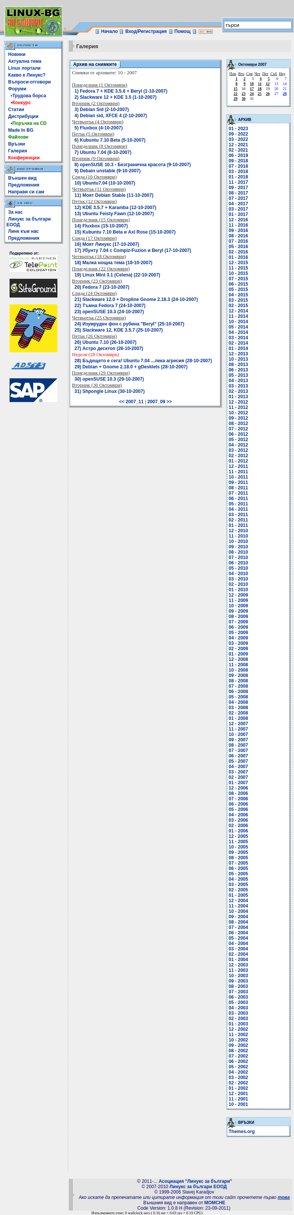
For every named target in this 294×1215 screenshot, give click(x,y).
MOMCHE (214, 1202)
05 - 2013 (238, 375)
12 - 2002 (238, 1029)
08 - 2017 (238, 193)
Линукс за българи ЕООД (198, 1186)
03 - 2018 (238, 171)
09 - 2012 (238, 418)
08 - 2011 (238, 488)
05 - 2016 (238, 246)
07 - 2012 (238, 429)
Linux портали (24, 68)
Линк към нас (23, 231)
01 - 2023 (238, 128)
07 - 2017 (238, 198)
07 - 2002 (238, 1056)
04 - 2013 (238, 380)
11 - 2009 (238, 600)
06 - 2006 (238, 804)
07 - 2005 (238, 863)
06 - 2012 (238, 434)
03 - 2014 (238, 337)
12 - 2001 (238, 1093)
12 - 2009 (238, 595)
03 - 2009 (238, 643)
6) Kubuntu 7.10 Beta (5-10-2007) (110, 140)
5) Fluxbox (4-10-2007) (99, 128)
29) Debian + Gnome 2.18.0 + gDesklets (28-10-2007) (131, 367)
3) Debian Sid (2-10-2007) (102, 109)
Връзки (16, 144)
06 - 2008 (238, 691)
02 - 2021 (238, 150)
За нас (15, 212)
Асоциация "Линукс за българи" (195, 1181)
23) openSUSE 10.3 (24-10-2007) (109, 311)
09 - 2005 (238, 852)
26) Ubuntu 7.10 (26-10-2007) (106, 342)
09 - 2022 (238, 134)
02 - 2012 (238, 455)
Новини (16, 54)
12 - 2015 (238, 262)
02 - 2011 (238, 520)
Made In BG (20, 130)
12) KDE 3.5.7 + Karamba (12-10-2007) (116, 207)
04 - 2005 (238, 879)
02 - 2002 (238, 1083)
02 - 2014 (238, 343)
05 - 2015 (238, 289)
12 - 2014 (238, 311)
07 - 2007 (238, 750)
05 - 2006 (238, 809)
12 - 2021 (238, 144)
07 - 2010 (238, 557)
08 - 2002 (238, 1050)
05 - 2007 (238, 761)
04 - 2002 (238, 1072)
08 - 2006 (238, 793)
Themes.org (242, 1131)
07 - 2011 (238, 493)
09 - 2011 (238, 482)
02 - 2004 (238, 954)
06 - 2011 (238, 498)
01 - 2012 (238, 461)
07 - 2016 (238, 241)
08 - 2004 (238, 922)
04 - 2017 (238, 203)
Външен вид (22, 178)
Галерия (17, 151)
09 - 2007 (238, 739)
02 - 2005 (238, 890)
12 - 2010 (238, 530)
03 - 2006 (238, 820)
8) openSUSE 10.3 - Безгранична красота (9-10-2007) (133, 164)
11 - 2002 (238, 1034)
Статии (16, 109)
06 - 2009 (238, 627)
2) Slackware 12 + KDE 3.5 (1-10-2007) (116, 97)
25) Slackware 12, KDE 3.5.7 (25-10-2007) (119, 330)
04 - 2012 (238, 445)
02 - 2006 (238, 825)
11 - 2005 (238, 841)
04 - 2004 (238, 943)
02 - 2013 (238, 391)
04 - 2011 (238, 509)
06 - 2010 (238, 563)
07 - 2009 (238, 622)
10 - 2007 (238, 734)
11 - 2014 (238, 316)
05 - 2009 (238, 632)
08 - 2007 (238, 745)
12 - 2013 (238, 353)
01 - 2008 (238, 718)
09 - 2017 (238, 187)
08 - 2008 (238, 681)
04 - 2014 (238, 332)
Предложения (23, 185)
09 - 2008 (238, 675)
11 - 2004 (238, 906)
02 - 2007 (238, 777)
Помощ (183, 31)
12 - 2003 (238, 965)
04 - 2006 (238, 815)
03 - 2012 (238, 450)
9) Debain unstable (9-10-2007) (108, 170)
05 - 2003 (238, 1002)
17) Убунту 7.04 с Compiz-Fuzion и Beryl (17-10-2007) (133, 250)
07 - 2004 (238, 927)
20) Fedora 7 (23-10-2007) (102, 287)
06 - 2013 (238, 370)
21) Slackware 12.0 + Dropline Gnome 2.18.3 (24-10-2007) (136, 299)
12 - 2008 (238, 659)
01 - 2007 (238, 782)
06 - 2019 (238, 155)
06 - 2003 (238, 997)
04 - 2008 (238, 702)
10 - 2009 (238, 605)
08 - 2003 (238, 986)
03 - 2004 (238, 949)
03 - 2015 (238, 300)
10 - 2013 (238, 359)
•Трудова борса (27, 95)
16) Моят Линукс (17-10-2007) (107, 244)
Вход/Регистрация (146, 31)
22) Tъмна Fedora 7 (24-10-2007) (110, 305)
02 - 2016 (238, 252)
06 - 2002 (238, 1061)
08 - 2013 (238, 364)
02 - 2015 (238, 305)
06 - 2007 (238, 756)
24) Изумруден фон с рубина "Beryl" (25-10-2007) (130, 324)
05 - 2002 (238, 1066)
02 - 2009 (238, 648)
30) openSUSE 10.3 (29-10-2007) (109, 379)
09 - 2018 (238, 161)
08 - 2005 (238, 857)
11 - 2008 (238, 664)
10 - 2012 (238, 412)
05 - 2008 (238, 697)
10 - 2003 (238, 975)
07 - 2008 (238, 686)
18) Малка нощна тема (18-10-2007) (114, 262)
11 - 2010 (238, 536)
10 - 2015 (238, 273)
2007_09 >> (159, 401)
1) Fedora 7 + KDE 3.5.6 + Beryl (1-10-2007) (121, 91)
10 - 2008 (238, 670)
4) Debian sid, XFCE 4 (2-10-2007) (111, 115)
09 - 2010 (238, 546)
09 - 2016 (238, 230)
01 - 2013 (238, 396)
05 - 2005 (238, 874)
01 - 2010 (238, 589)
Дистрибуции (23, 116)
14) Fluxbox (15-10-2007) (101, 226)
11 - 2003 (238, 970)
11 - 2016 (238, 225)
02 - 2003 (238, 1018)
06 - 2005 (238, 868)
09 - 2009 (238, 611)
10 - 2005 (238, 847)
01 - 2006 (238, 831)
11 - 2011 (238, 471)
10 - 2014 (238, 321)
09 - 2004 (238, 916)
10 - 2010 (238, 541)
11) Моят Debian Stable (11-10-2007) (114, 195)
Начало (109, 31)
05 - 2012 (238, 439)
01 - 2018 (238, 177)
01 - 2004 (238, 959)
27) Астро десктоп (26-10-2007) (109, 348)
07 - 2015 (238, 278)
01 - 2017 (238, 214)
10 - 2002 (238, 1040)
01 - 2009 (238, 654)
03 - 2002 (238, 1077)
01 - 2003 (238, 1024)
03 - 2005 (238, 884)
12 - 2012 (238, 402)
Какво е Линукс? (27, 75)
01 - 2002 (238, 1088)
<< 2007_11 (131, 401)
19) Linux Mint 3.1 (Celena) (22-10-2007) (117, 275)
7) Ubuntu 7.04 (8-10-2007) (103, 152)
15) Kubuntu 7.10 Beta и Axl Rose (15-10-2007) (125, 232)
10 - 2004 (238, 911)
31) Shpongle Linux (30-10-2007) (110, 391)
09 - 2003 (238, 981)
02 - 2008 (238, 713)
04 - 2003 (238, 1008)
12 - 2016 (238, 219)
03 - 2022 (238, 139)
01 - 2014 (238, 348)
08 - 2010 (238, 552)
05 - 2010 (238, 568)
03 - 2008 (238, 707)
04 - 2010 (238, 573)
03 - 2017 (238, 209)
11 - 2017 (238, 182)
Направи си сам (26, 192)
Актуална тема (24, 61)
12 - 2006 (238, 788)
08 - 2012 (238, 423)
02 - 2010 (238, 584)
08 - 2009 (238, 616)
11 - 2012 (238, 407)
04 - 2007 (238, 766)
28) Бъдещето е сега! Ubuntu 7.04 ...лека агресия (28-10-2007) (143, 360)
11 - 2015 (238, 268)
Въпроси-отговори (29, 82)
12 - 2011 (238, 466)
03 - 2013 (238, 386)
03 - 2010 (238, 579)
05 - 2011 (238, 504)
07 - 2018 (238, 166)
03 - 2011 (238, 514)
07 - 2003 (238, 991)
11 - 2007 (238, 729)
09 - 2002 (238, 1045)
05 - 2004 (238, 938)
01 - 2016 (238, 257)
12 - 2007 (238, 723)
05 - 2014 (238, 327)
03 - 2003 (238, 1013)
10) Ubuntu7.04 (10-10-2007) (105, 183)
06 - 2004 (238, 932)
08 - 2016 (238, 236)
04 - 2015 (238, 295)
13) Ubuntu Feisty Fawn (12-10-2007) (114, 213)
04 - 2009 (238, 638)
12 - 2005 (238, 836)
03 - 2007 (238, 772)
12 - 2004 (238, 900)
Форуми (17, 89)
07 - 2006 (238, 798)
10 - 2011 (238, 477)
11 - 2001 (238, 1099)
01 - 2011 (238, 525)
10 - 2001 (238, 1104)
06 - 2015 (238, 284)
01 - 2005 (238, 895)
